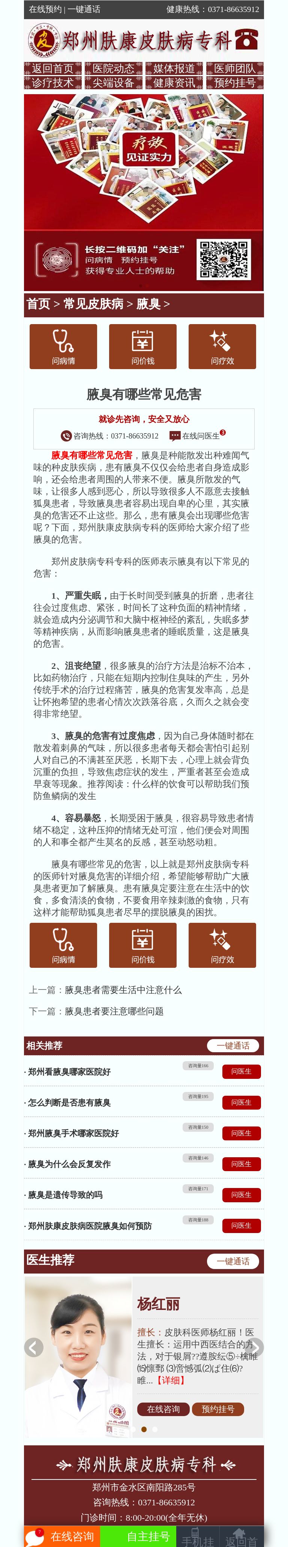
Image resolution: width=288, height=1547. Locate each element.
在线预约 (45, 9)
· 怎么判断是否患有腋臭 (67, 1102)
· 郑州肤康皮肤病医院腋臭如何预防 (88, 1226)
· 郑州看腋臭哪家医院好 (67, 1072)
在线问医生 (198, 436)
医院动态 (114, 68)
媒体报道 (174, 68)
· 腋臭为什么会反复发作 (67, 1164)
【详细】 (171, 1380)
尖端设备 (114, 83)
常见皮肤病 (93, 304)
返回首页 (53, 68)
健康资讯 (174, 83)
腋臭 (148, 304)
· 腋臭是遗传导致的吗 (63, 1195)
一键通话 (84, 9)
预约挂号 (235, 83)
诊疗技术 (53, 83)
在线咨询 (163, 1409)
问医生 (241, 1071)
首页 (38, 304)
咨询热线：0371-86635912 (110, 436)
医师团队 (235, 68)
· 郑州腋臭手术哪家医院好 (71, 1133)
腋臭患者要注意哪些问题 (114, 1011)
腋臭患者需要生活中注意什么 (123, 990)
